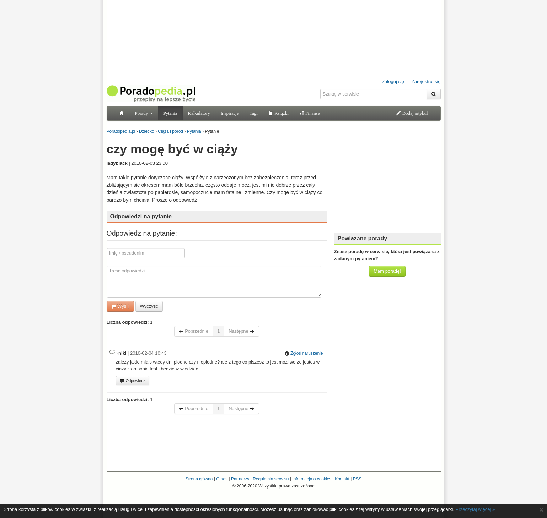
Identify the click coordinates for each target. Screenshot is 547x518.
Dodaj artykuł (412, 113)
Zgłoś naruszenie (303, 353)
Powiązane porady (362, 238)
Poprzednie (193, 331)
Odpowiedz (132, 380)
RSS (357, 478)
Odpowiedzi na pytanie (141, 216)
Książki (278, 113)
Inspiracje (230, 113)
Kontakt (342, 478)
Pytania (170, 113)
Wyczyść (149, 306)
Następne (241, 331)
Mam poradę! (387, 271)
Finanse (309, 113)
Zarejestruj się (426, 81)
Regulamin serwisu (271, 478)
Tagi (254, 113)
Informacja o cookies (311, 478)
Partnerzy (240, 478)
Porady (144, 113)
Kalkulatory (199, 113)
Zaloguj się (393, 81)
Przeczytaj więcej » (475, 509)
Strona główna (199, 478)
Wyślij (120, 306)
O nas (221, 478)
